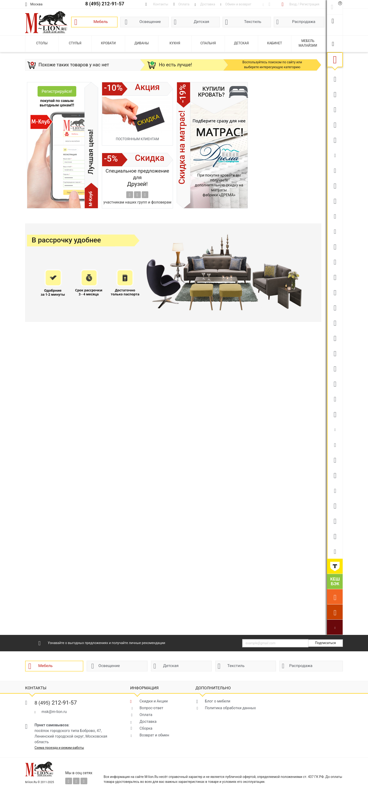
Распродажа (303, 21)
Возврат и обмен (154, 735)
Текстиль (252, 21)
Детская (201, 21)
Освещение (150, 21)
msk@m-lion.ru (54, 711)
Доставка (148, 721)
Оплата (146, 715)
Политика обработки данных (230, 708)
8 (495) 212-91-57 (104, 4)
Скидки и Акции (154, 701)
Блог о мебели (217, 701)
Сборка (146, 728)
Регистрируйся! (57, 91)
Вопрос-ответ (151, 708)
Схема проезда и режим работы (59, 748)
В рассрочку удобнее (66, 240)
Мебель (100, 21)
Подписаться (325, 643)
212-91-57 (55, 702)
